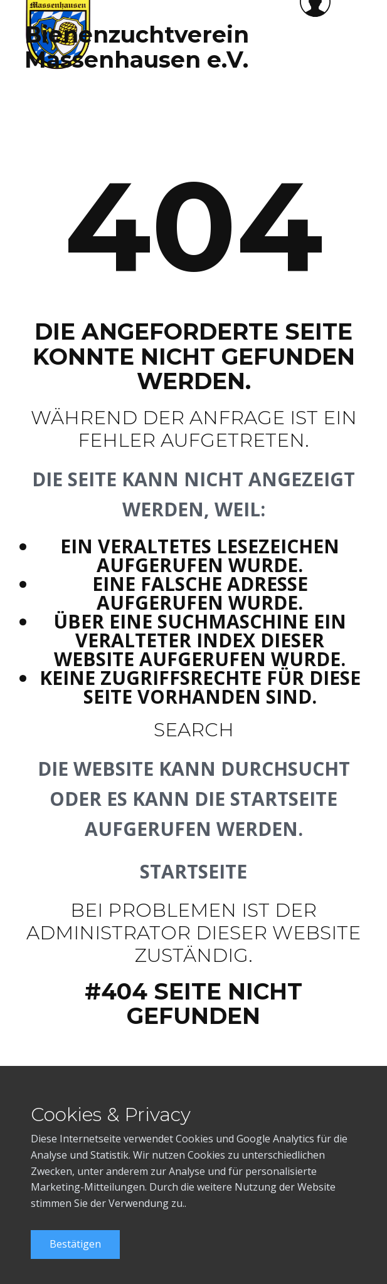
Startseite (193, 871)
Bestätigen (75, 1244)
